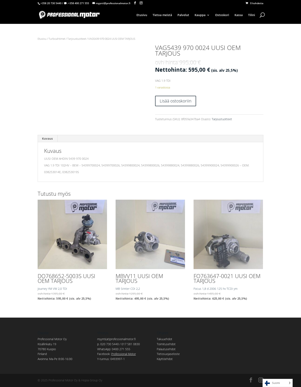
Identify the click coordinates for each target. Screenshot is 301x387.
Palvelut (183, 15)
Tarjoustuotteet (76, 39)
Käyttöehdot (165, 359)
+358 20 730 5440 (51, 3)
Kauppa (200, 15)
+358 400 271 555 (78, 3)
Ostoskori (222, 15)
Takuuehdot (164, 339)
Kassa (239, 15)
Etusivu (141, 15)
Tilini (251, 15)
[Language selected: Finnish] (278, 383)
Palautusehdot (166, 349)
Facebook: (116, 354)
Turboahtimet (56, 39)
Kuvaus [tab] (47, 138)
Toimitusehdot (166, 344)
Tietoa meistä (162, 15)
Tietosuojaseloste (168, 354)
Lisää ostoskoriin (175, 101)
